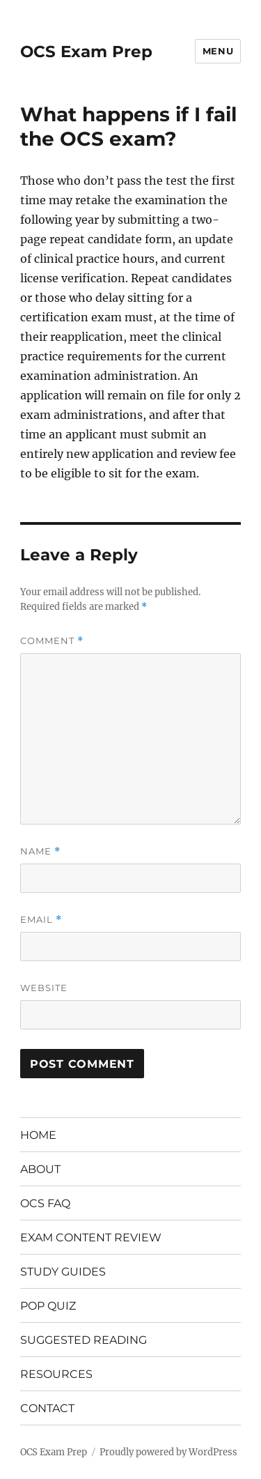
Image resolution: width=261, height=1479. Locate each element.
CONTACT (47, 1408)
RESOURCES (56, 1374)
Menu (218, 50)
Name (40, 851)
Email (41, 920)
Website (44, 987)
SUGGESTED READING (83, 1340)
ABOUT (40, 1169)
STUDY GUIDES (63, 1271)
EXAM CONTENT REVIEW (90, 1237)
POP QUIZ (48, 1305)
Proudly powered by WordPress (168, 1452)
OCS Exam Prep (86, 51)
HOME (38, 1135)
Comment (52, 641)
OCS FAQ (45, 1203)
